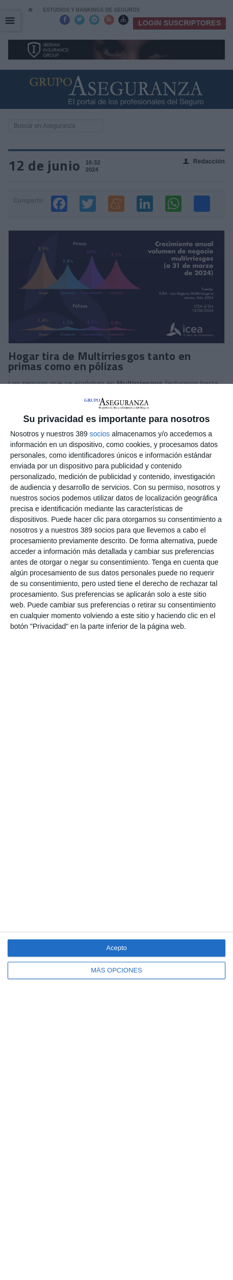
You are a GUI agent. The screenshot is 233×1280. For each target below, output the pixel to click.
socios (100, 433)
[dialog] (116, 832)
